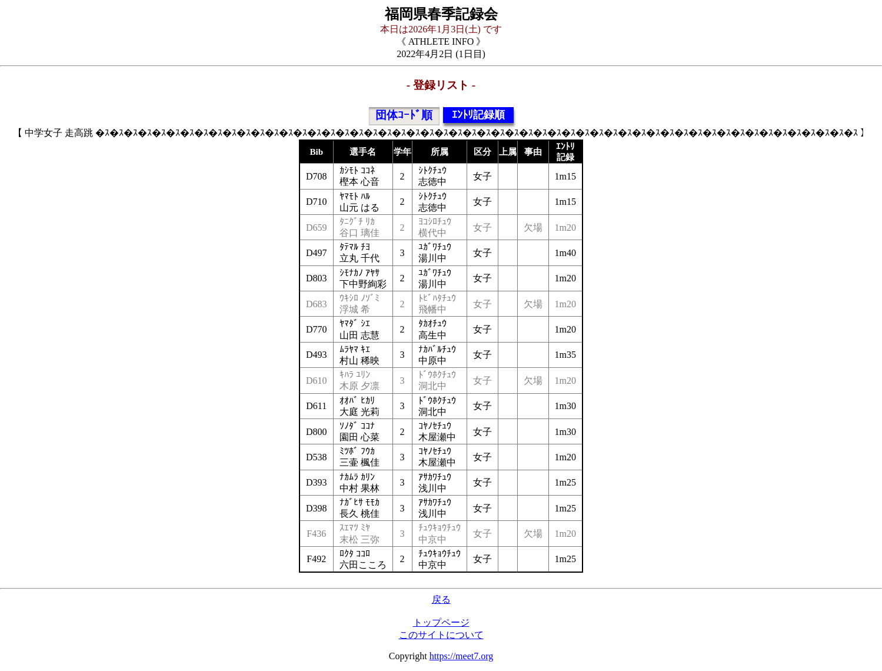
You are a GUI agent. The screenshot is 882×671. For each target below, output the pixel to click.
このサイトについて (441, 635)
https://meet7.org (462, 656)
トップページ (441, 622)
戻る (441, 599)
